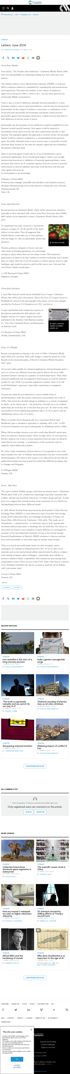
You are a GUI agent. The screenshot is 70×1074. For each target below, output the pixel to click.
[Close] (31, 1029)
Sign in (28, 812)
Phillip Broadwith (15, 667)
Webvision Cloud (40, 1071)
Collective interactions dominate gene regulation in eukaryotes (17, 869)
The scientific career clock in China (51, 868)
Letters (17, 587)
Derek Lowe (11, 711)
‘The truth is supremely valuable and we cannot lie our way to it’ (16, 704)
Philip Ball (11, 877)
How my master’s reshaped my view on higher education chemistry (17, 913)
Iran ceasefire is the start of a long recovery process (17, 660)
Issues (32, 1004)
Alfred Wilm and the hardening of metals (13, 957)
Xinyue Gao (46, 874)
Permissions (5, 1022)
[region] (17, 1050)
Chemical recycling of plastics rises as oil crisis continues (52, 702)
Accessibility (53, 1018)
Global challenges (48, 1044)
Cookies (29, 1018)
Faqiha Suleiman (14, 921)
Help (3, 1018)
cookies (48, 1064)
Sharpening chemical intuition (17, 746)
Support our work (48, 1047)
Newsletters (8, 15)
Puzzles (35, 15)
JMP (53, 963)
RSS (52, 1004)
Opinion (4, 40)
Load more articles (35, 766)
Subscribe (5, 1004)
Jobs (16, 15)
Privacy (20, 1018)
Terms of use (40, 1018)
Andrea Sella (12, 963)
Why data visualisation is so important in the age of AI (51, 957)
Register (40, 812)
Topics (24, 1004)
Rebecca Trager (48, 921)
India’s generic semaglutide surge (51, 660)
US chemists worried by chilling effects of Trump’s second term (50, 913)
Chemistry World (12, 50)
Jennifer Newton (14, 751)
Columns (6, 587)
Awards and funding (48, 1042)
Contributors (43, 1004)
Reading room (26, 15)
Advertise (15, 1004)
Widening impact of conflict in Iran (52, 747)
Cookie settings (17, 1066)
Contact (11, 1018)
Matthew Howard (46, 965)
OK (17, 1059)
